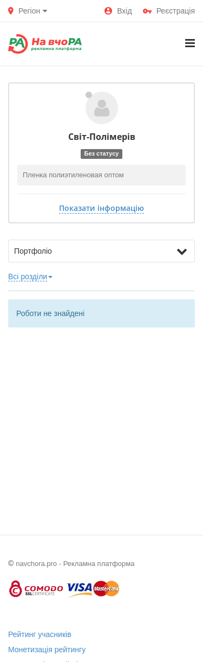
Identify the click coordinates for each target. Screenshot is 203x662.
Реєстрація (169, 11)
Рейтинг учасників (39, 634)
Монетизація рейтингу (47, 649)
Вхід (118, 11)
